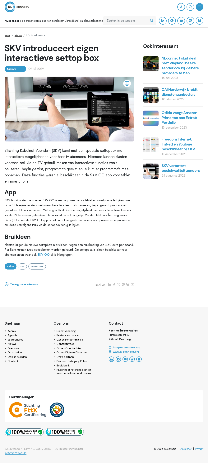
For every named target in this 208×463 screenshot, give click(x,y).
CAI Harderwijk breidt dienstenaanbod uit (179, 92)
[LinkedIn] (163, 21)
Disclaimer (186, 449)
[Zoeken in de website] (151, 20)
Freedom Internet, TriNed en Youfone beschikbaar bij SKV (178, 144)
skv (22, 266)
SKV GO (44, 254)
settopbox (37, 266)
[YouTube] (181, 21)
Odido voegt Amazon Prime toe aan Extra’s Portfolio (179, 117)
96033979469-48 (15, 453)
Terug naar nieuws (21, 284)
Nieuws (18, 35)
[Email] (156, 347)
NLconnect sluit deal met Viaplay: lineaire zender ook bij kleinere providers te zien (180, 65)
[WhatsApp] (172, 21)
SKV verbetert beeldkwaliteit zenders (181, 168)
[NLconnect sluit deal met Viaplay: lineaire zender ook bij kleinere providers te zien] (151, 63)
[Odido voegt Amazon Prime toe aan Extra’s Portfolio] (151, 118)
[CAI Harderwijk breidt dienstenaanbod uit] (151, 95)
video (10, 266)
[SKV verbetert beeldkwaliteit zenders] (151, 171)
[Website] (156, 352)
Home (7, 35)
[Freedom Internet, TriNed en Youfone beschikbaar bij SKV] (151, 144)
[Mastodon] (190, 21)
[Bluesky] (199, 21)
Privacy (199, 449)
